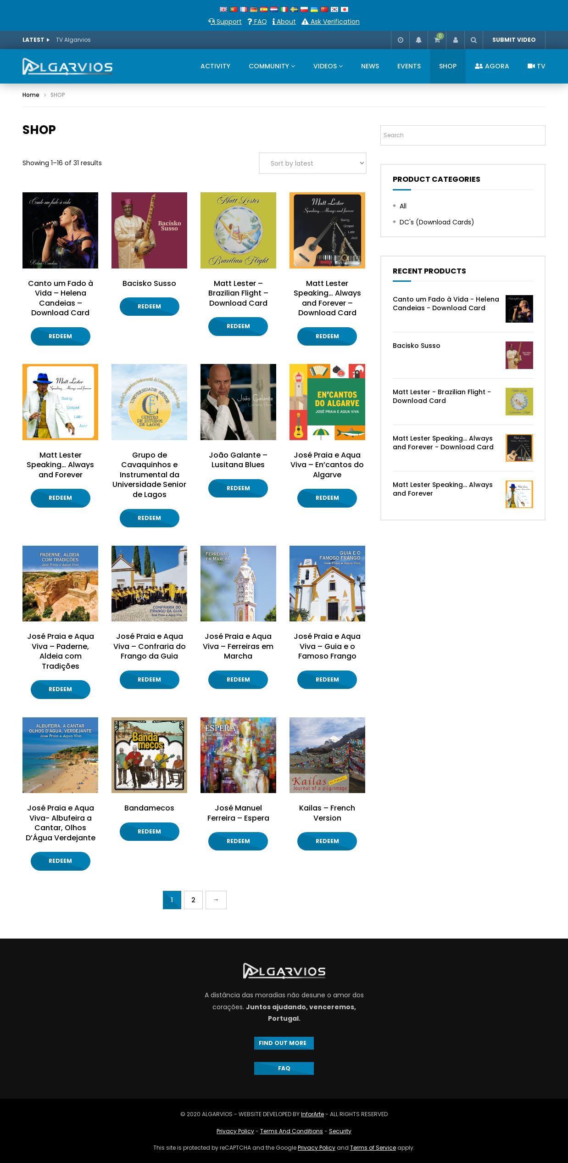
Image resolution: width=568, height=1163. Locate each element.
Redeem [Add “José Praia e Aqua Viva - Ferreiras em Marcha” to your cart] (238, 679)
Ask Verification (330, 21)
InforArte (312, 1114)
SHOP (448, 66)
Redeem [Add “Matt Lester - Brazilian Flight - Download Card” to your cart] (238, 326)
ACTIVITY (215, 66)
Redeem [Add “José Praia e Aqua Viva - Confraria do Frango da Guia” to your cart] (149, 679)
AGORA (492, 66)
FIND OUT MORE (284, 1043)
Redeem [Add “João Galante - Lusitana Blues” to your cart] (238, 488)
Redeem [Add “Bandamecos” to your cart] (149, 831)
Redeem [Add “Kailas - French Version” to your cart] (327, 841)
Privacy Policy (235, 1131)
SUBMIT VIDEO (514, 40)
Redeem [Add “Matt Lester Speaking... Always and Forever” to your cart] (60, 498)
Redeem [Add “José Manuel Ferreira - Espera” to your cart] (238, 841)
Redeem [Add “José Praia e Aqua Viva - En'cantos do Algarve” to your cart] (327, 498)
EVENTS (409, 66)
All (403, 206)
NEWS (370, 66)
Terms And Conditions (291, 1131)
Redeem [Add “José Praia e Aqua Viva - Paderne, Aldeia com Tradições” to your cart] (60, 689)
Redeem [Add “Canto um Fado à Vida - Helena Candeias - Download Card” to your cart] (60, 336)
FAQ (257, 21)
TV (537, 66)
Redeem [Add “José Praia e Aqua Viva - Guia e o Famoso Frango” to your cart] (327, 679)
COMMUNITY (269, 66)
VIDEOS (325, 66)
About (284, 21)
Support (225, 21)
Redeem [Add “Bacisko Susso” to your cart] (149, 306)
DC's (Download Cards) (437, 222)
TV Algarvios (73, 40)
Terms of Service (373, 1148)
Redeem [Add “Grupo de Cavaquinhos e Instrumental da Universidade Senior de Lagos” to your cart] (149, 518)
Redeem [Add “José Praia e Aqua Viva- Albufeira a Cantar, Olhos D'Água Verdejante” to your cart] (60, 861)
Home (30, 95)
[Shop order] (313, 163)
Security (340, 1131)
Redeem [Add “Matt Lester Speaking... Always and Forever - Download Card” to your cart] (327, 336)
